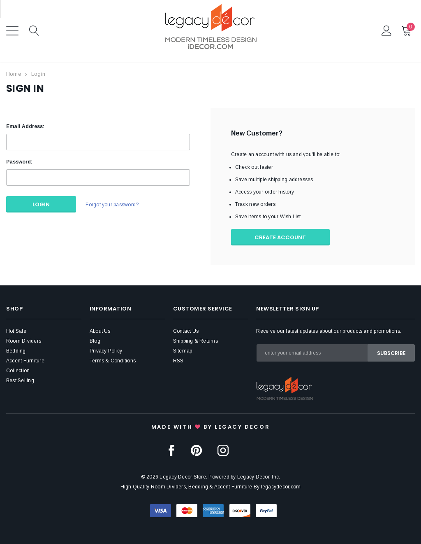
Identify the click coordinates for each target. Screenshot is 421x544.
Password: (19, 162)
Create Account (280, 237)
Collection (18, 371)
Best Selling (20, 380)
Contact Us (186, 331)
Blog (95, 341)
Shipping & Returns (195, 341)
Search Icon (34, 31)
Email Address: (25, 126)
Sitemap (182, 351)
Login (38, 74)
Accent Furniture (25, 361)
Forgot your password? (112, 205)
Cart (406, 30)
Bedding (16, 351)
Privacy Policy (106, 351)
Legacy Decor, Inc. (258, 477)
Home (13, 74)
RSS (178, 361)
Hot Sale (16, 331)
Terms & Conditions (113, 361)
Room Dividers (23, 341)
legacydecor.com (281, 487)
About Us (100, 331)
